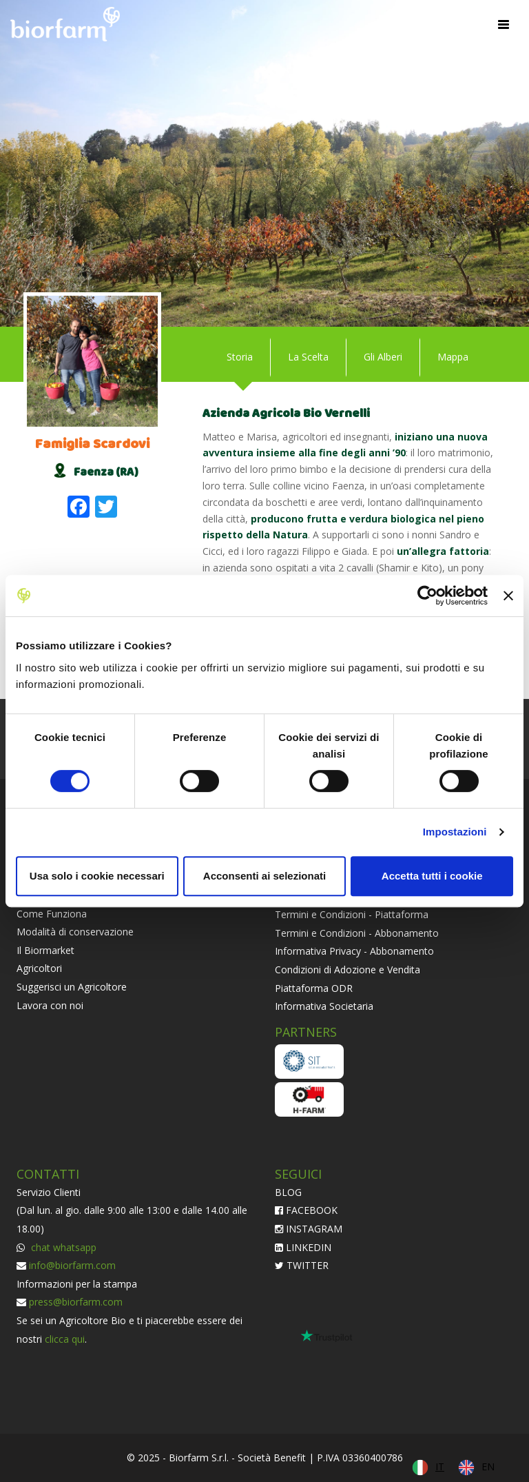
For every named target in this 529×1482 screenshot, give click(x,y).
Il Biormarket (45, 950)
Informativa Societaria (324, 1006)
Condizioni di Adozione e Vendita (347, 969)
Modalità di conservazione (75, 931)
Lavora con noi (50, 1005)
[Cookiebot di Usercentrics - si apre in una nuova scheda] (427, 595)
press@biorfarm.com (76, 1301)
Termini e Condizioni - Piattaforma (351, 914)
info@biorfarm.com (72, 1265)
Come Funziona (52, 913)
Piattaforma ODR (314, 988)
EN (488, 1466)
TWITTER (302, 1265)
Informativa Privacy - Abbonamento (354, 950)
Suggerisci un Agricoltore (72, 986)
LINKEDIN (303, 1247)
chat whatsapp (62, 1247)
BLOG (288, 1192)
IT (439, 1466)
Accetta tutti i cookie (432, 876)
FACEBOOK (306, 1210)
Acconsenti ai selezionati (264, 876)
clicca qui (65, 1339)
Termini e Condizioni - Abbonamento (357, 933)
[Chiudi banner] (508, 595)
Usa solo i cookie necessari (97, 876)
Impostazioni (455, 832)
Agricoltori (39, 968)
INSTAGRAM (308, 1228)
